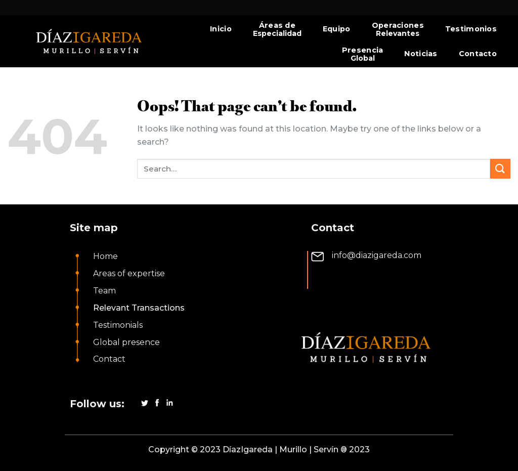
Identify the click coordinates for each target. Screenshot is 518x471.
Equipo (337, 28)
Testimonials (118, 325)
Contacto (478, 53)
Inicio (221, 28)
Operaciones (398, 25)
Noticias (420, 53)
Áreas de (277, 25)
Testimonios (471, 28)
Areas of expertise (129, 273)
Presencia (362, 50)
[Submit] (500, 169)
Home (105, 256)
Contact (109, 359)
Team (104, 290)
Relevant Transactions (139, 308)
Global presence (126, 342)
